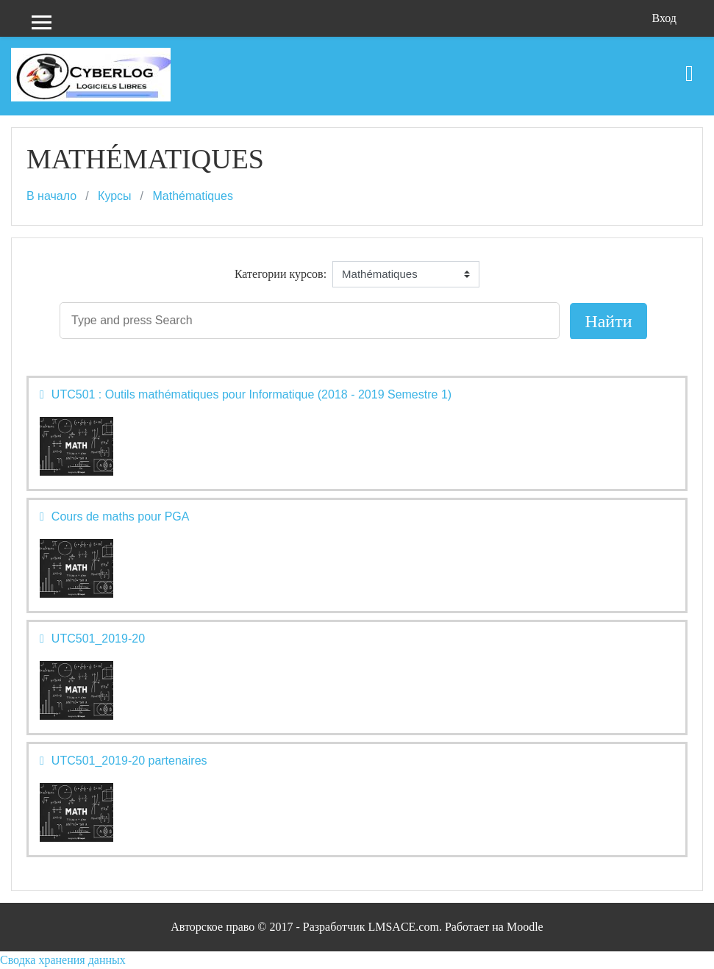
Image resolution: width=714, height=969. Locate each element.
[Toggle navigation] (689, 65)
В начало (51, 196)
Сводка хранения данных (63, 960)
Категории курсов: (280, 274)
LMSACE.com (403, 926)
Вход (663, 18)
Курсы (115, 196)
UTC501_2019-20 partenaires (129, 760)
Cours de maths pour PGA (120, 516)
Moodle (525, 926)
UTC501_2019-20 (98, 638)
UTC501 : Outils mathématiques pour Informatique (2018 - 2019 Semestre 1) (251, 394)
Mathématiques (193, 196)
